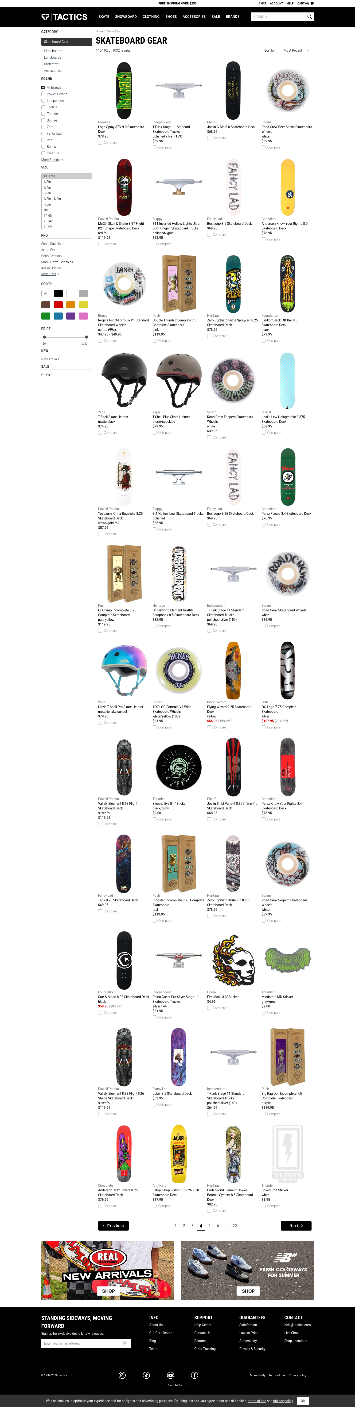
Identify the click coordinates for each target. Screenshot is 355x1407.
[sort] (297, 50)
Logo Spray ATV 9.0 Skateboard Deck (124, 97)
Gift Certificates (160, 1333)
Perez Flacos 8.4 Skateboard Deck (288, 481)
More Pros (50, 274)
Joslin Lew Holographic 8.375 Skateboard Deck (288, 387)
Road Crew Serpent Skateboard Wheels (288, 873)
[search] (282, 16)
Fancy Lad (51, 133)
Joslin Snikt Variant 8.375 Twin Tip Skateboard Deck (233, 774)
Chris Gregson (51, 256)
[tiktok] (146, 1376)
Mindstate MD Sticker (288, 967)
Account (276, 3)
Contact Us (202, 1333)
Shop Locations (295, 1341)
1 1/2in (67, 227)
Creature (50, 153)
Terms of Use (277, 1375)
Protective (51, 64)
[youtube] (170, 1376)
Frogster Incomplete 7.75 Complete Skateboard (179, 873)
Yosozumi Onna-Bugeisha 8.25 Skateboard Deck (124, 486)
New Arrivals (50, 359)
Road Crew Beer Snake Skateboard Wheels (288, 100)
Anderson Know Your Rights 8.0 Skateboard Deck (288, 194)
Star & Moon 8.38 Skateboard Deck (124, 967)
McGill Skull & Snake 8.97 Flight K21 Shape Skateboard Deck (124, 196)
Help (290, 3)
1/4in (67, 187)
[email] (86, 1343)
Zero (47, 127)
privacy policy (283, 1401)
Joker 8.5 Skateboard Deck (179, 1061)
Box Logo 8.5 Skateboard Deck (233, 191)
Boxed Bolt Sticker (288, 1161)
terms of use (257, 1401)
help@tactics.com (297, 1325)
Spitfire (49, 120)
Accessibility (257, 1375)
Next (296, 1226)
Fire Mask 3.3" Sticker (233, 965)
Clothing (151, 17)
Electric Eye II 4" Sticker (179, 774)
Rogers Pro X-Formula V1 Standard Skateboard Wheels (124, 293)
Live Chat (291, 1333)
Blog (152, 1341)
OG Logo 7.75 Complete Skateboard (288, 680)
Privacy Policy (297, 1375)
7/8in (67, 204)
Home (99, 31)
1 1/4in (67, 221)
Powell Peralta (54, 94)
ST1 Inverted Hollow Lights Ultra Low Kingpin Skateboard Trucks (179, 196)
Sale (215, 17)
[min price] (48, 344)
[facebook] (194, 1376)
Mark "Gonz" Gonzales (57, 262)
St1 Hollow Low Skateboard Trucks (179, 484)
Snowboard (126, 17)
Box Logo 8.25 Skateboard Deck (233, 481)
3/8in (67, 193)
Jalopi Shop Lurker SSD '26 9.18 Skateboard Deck (179, 1161)
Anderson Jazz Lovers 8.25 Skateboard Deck (124, 1161)
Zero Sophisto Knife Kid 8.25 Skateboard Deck (233, 871)
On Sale (46, 375)
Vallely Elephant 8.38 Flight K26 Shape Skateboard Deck (124, 1066)
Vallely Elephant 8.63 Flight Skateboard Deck (124, 776)
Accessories (194, 17)
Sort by (269, 50)
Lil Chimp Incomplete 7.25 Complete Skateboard (124, 583)
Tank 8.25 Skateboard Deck (124, 868)
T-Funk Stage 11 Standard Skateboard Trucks (179, 100)
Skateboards (53, 51)
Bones (48, 147)
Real (47, 140)
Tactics (64, 17)
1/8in (67, 182)
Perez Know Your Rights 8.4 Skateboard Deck (288, 774)
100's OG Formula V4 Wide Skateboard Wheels (179, 680)
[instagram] (122, 1376)
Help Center (202, 1325)
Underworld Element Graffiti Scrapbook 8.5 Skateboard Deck (179, 581)
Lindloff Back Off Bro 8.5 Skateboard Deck (288, 293)
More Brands (52, 160)
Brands (233, 17)
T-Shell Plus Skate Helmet (179, 387)
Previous (113, 1226)
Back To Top (177, 1385)
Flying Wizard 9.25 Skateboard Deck (233, 680)
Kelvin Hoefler (51, 268)
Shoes (171, 17)
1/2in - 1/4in (67, 199)
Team (153, 1349)
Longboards (52, 57)
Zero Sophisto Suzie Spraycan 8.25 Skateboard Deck (233, 291)
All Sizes (67, 176)
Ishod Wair (49, 250)
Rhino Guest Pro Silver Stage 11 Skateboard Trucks (179, 970)
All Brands (51, 87)
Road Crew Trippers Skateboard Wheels (233, 390)
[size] (66, 201)
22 (235, 1226)
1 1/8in (67, 215)
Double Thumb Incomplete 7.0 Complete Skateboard (179, 293)
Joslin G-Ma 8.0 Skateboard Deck (233, 95)
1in (67, 210)
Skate (103, 17)
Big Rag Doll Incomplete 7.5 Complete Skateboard (288, 1066)
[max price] (86, 344)
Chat (262, 3)
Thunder (50, 114)
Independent (53, 101)
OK (303, 1401)
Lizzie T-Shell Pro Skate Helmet (124, 677)
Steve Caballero (52, 244)
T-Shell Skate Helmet (124, 387)
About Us (156, 1325)
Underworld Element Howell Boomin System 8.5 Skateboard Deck (233, 1163)
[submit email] (125, 1342)
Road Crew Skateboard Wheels (288, 581)
